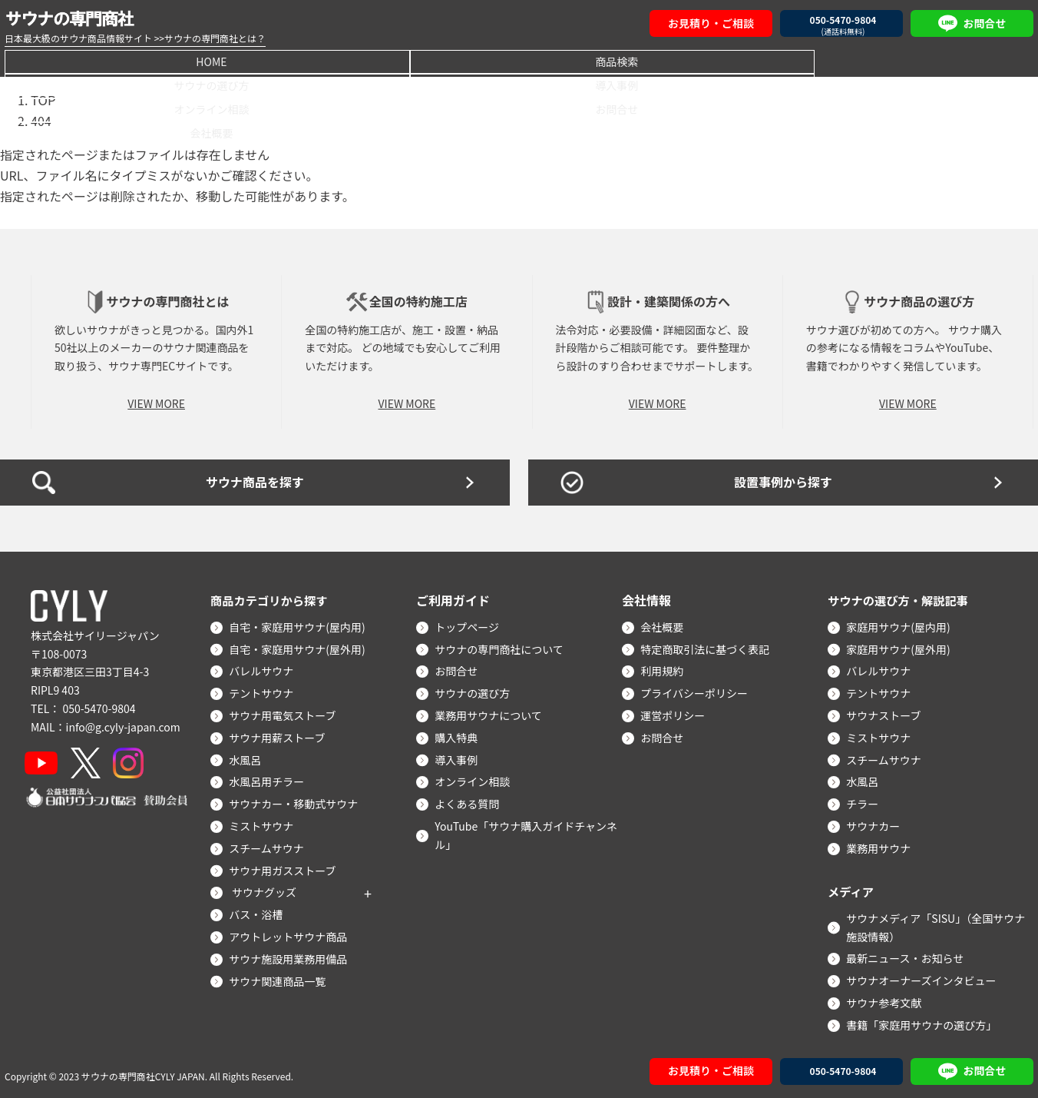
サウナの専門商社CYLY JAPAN (143, 1074)
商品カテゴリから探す (271, 598)
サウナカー (876, 823)
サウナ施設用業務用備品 (291, 956)
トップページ (470, 624)
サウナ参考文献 (886, 1000)
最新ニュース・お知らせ (908, 956)
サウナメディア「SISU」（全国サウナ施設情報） (938, 925)
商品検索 (224, 60)
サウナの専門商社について (502, 647)
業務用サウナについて (491, 713)
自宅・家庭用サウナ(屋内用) (300, 624)
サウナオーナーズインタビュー (924, 979)
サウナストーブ (886, 713)
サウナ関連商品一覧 (280, 979)
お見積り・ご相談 (711, 23)
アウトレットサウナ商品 (291, 934)
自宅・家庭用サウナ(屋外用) (300, 647)
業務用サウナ (881, 846)
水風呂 (248, 757)
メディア (852, 889)
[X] (91, 760)
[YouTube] (44, 760)
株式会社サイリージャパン (95, 633)
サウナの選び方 (372, 60)
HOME (78, 60)
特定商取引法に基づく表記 (707, 647)
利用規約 (664, 669)
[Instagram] (136, 760)
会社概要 (959, 60)
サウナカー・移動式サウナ (296, 802)
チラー (865, 802)
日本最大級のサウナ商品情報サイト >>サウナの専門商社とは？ (135, 38)
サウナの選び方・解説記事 (901, 598)
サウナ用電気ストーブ (285, 713)
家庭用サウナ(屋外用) (901, 647)
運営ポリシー (675, 713)
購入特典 (459, 735)
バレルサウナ (264, 669)
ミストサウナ (264, 823)
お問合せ (813, 60)
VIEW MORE (156, 401)
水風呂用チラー (269, 780)
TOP (43, 99)
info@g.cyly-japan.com (123, 724)
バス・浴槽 (259, 913)
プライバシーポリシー (697, 691)
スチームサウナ (269, 846)
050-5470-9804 (98, 706)
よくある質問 (470, 802)
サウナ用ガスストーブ (285, 868)
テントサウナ (264, 691)
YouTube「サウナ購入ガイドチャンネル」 (529, 833)
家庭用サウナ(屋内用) (901, 624)
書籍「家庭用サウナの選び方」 (924, 1022)
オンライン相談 (665, 60)
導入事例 (519, 60)
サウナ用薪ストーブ (280, 735)
